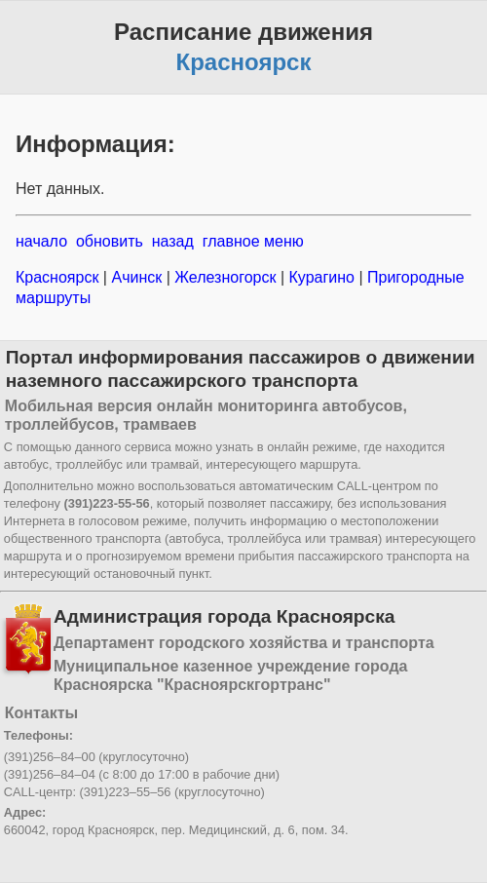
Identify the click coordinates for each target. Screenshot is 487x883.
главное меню (253, 241)
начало (41, 241)
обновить (109, 241)
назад (173, 241)
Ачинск (137, 277)
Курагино (321, 277)
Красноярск (59, 277)
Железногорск (225, 277)
